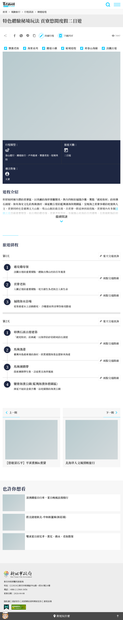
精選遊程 (42, 11)
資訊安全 (16, 601)
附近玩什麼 (61, 616)
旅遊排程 (10, 245)
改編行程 (46, 35)
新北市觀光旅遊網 (10, 4)
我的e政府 (6, 607)
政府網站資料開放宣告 (32, 601)
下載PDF (65, 35)
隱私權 (7, 601)
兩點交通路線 (109, 278)
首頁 (5, 11)
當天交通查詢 (109, 256)
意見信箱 (48, 601)
